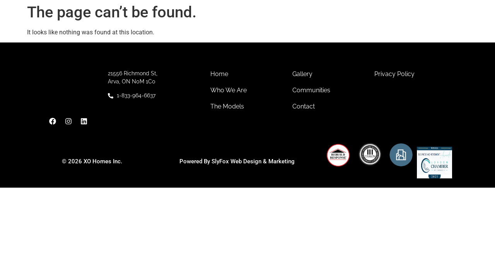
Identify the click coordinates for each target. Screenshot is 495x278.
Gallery (344, 26)
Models (306, 27)
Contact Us (383, 26)
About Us (198, 27)
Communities (253, 27)
